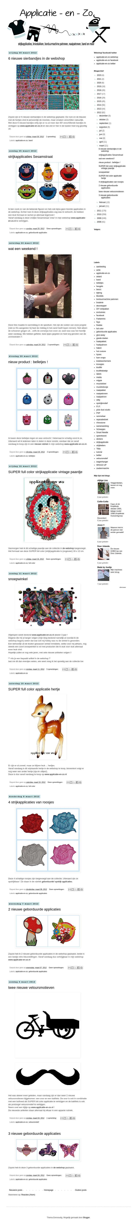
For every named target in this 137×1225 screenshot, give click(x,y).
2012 (99, 112)
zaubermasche (102, 468)
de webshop (68, 548)
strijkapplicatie (102, 442)
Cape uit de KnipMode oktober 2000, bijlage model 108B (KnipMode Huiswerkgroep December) (110, 511)
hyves (98, 354)
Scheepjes (100, 429)
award (99, 276)
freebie (99, 325)
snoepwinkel (18, 579)
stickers (99, 439)
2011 (99, 211)
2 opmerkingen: (54, 345)
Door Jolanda (103, 546)
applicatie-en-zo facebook (107, 60)
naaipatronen (102, 393)
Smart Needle (102, 432)
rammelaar (100, 416)
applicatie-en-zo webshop (107, 57)
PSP (98, 413)
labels (98, 374)
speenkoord (101, 436)
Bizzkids (99, 296)
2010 (99, 214)
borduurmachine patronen (107, 299)
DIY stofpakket (102, 309)
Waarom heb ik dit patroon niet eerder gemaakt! (117, 530)
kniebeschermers (103, 361)
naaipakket (101, 390)
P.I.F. (98, 406)
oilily (98, 400)
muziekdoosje (102, 387)
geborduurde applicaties (38, 233)
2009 (99, 218)
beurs (98, 289)
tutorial (99, 452)
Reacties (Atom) (28, 1195)
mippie (99, 380)
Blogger (86, 1217)
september (104, 123)
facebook (100, 315)
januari (102, 206)
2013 (99, 109)
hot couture (101, 351)
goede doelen (102, 338)
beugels (99, 286)
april (101, 142)
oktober (102, 119)
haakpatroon (101, 345)
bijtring (99, 293)
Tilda (98, 449)
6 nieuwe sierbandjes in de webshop (36, 58)
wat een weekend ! (22, 249)
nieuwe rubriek (41, 444)
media (99, 377)
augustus (103, 127)
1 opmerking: (51, 137)
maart (102, 146)
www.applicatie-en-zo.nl (31, 126)
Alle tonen (122, 587)
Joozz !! (101, 525)
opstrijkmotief (102, 403)
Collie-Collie (102, 502)
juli (100, 131)
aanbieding (101, 267)
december (103, 116)
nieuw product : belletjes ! (28, 362)
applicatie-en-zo (22, 140)
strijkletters (100, 445)
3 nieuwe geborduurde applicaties (34, 1134)
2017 (99, 94)
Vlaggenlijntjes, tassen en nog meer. (117, 485)
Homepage (48, 1190)
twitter (98, 455)
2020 (99, 83)
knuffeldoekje (102, 371)
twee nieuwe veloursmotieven (31, 988)
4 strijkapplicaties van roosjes (31, 802)
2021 (99, 79)
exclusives (100, 312)
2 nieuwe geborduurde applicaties (34, 909)
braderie (99, 302)
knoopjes (100, 364)
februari (102, 202)
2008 (99, 222)
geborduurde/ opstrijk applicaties (57, 881)
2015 (99, 101)
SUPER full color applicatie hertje (34, 689)
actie (98, 270)
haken (99, 348)
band (30, 140)
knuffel (99, 367)
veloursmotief (34, 1122)
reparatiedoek (102, 419)
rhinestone (100, 423)
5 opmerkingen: (53, 669)
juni (101, 134)
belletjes (32, 456)
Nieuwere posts (15, 1190)
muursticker (101, 384)
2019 (99, 86)
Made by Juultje (104, 567)
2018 (99, 90)
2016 (99, 98)
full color (32, 563)
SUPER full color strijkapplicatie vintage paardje (45, 472)
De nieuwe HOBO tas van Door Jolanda (116, 551)
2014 (99, 105)
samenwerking (102, 426)
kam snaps (101, 358)
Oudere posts (81, 1190)
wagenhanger (102, 462)
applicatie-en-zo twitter (105, 63)
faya (98, 322)
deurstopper (101, 306)
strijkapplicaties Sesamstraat (30, 157)
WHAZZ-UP (101, 465)
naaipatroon (101, 397)
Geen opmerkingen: (54, 229)
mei (101, 138)
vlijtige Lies (102, 480)
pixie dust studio (103, 410)
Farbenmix (100, 319)
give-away (100, 335)
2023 (99, 75)
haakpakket (101, 341)
